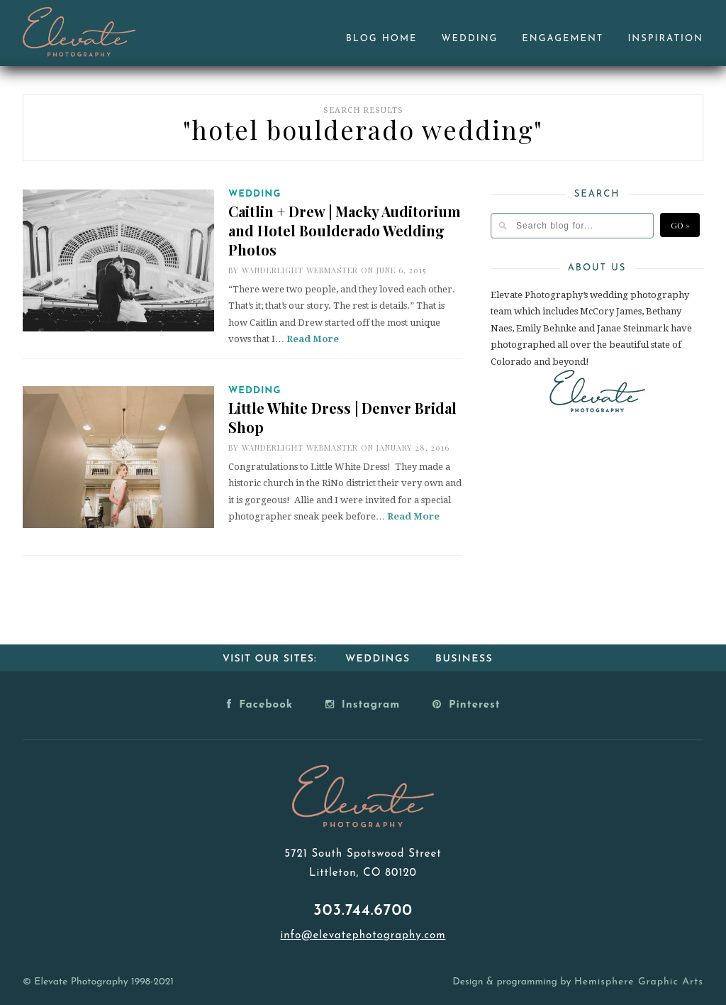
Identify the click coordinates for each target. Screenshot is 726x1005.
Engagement (562, 38)
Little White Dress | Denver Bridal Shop (342, 417)
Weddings (378, 659)
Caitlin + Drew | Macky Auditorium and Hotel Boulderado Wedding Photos (344, 230)
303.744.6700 (363, 911)
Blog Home (382, 38)
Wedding (470, 38)
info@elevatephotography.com (362, 935)
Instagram (362, 704)
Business (464, 659)
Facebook (260, 704)
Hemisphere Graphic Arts (638, 982)
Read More (312, 339)
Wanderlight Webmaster (300, 270)
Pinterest (466, 704)
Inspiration (665, 38)
